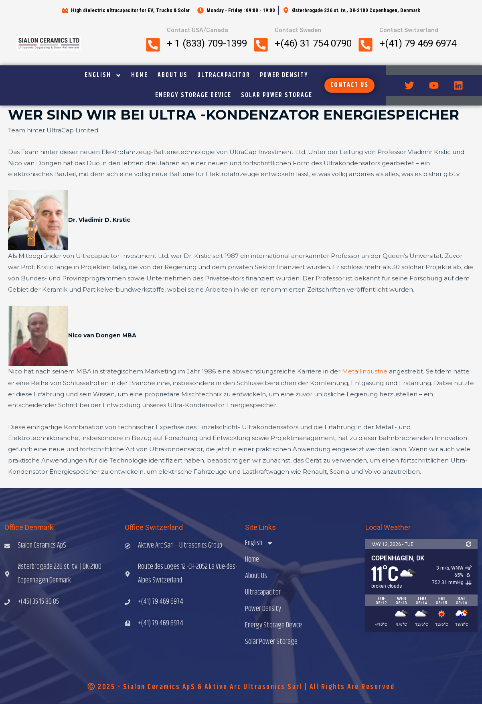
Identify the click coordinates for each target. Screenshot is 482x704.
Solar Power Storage (276, 95)
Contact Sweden (298, 30)
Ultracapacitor (223, 75)
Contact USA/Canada (197, 30)
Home (139, 75)
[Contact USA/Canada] (153, 45)
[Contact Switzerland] (365, 45)
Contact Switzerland (408, 30)
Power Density (284, 75)
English (103, 75)
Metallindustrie (364, 371)
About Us (173, 75)
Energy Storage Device (193, 95)
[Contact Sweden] (261, 45)
